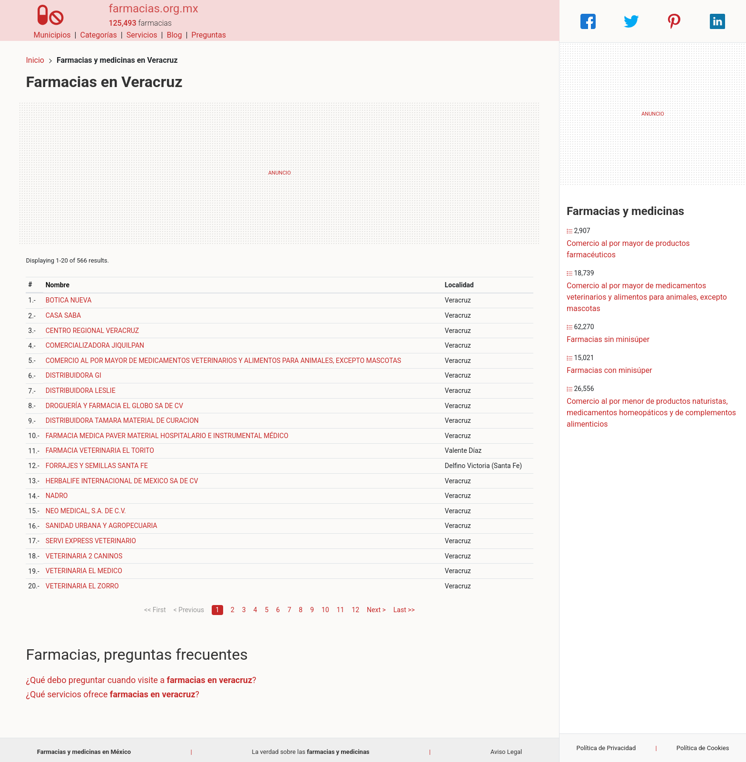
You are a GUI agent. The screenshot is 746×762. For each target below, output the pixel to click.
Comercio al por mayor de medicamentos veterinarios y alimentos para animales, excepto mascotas (647, 297)
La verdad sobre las (310, 747)
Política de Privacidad (606, 748)
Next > (376, 605)
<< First (155, 605)
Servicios (467, 21)
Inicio (39, 55)
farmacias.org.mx (145, 15)
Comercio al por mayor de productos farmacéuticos (628, 249)
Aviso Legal (506, 747)
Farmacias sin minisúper (608, 339)
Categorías (424, 21)
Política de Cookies (703, 748)
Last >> (404, 605)
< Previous (188, 605)
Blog (500, 21)
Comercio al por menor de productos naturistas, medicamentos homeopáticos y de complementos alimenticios (651, 413)
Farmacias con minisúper (609, 370)
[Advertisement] (279, 168)
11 (340, 605)
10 (325, 605)
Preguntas (534, 21)
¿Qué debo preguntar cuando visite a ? (145, 676)
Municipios (378, 21)
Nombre (61, 280)
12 (355, 605)
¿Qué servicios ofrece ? (116, 690)
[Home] (47, 20)
